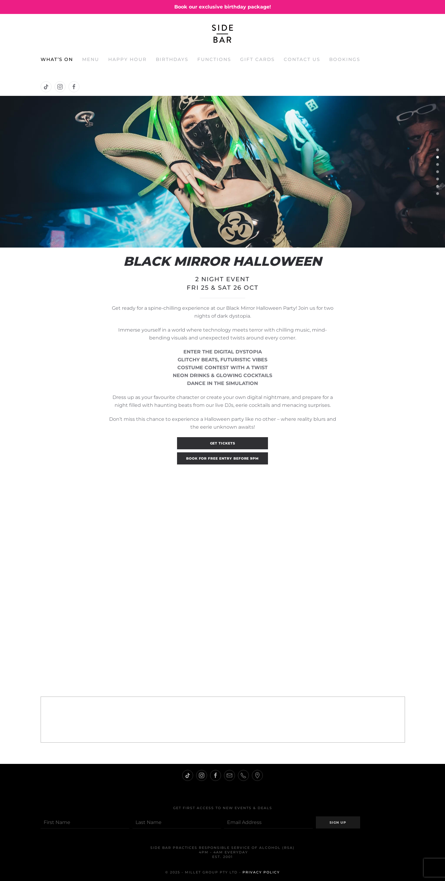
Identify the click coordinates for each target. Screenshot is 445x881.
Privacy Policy (261, 872)
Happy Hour (127, 59)
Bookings (344, 59)
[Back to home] (222, 34)
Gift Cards (257, 59)
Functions (214, 59)
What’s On (57, 59)
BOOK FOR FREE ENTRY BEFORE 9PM (222, 458)
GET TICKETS (222, 443)
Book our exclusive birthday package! (222, 7)
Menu (90, 59)
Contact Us (302, 59)
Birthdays (172, 59)
